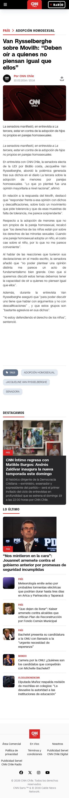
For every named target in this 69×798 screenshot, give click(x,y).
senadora (13, 391)
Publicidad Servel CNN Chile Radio (11, 762)
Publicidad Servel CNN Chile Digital (57, 752)
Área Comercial (11, 744)
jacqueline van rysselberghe (26, 382)
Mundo (22, 656)
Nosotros (57, 744)
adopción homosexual (35, 30)
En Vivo (34, 744)
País (7, 30)
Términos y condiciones (34, 752)
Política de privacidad (11, 752)
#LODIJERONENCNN (29, 677)
